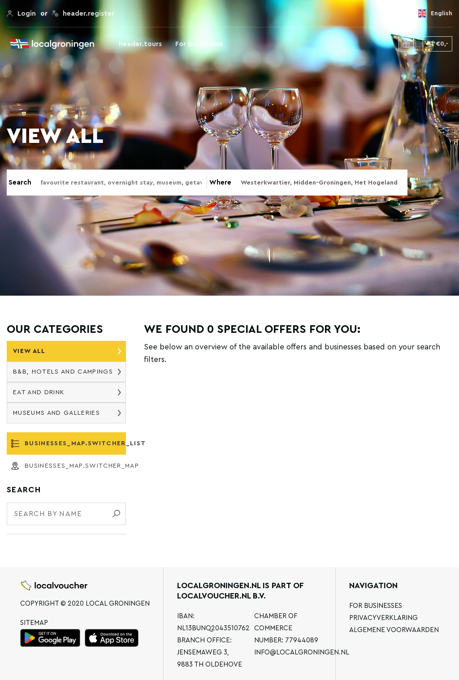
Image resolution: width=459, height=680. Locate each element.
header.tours (140, 44)
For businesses (199, 44)
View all (67, 351)
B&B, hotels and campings (67, 372)
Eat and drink (67, 392)
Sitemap (34, 623)
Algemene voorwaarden (394, 630)
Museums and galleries (67, 413)
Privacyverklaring (383, 618)
